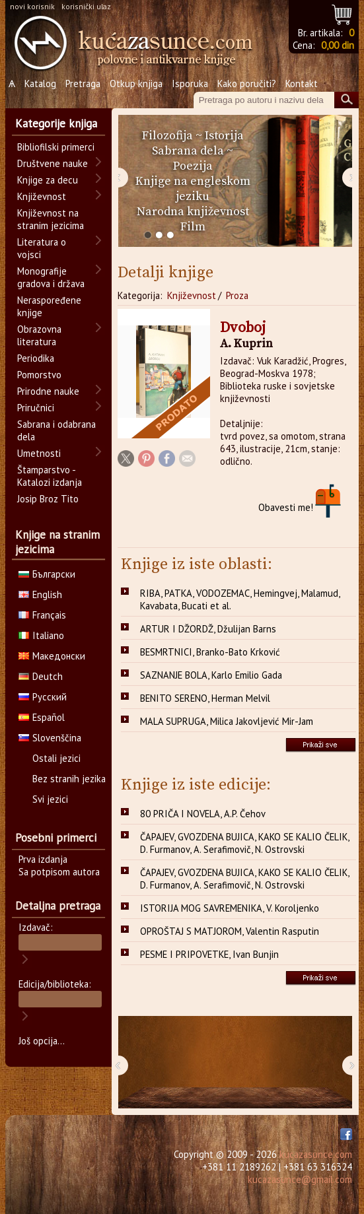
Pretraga (82, 83)
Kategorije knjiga (56, 123)
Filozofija (167, 135)
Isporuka (190, 83)
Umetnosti (39, 453)
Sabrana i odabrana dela (56, 430)
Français (42, 615)
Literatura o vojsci (41, 248)
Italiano (41, 635)
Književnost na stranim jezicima (50, 219)
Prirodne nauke (48, 391)
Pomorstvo (39, 374)
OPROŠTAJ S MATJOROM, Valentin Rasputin (229, 931)
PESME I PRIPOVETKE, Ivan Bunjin (209, 954)
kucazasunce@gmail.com (300, 1179)
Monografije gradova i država (51, 277)
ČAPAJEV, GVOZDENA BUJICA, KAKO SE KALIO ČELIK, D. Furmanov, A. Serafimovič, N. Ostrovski (244, 843)
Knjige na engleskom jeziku (192, 189)
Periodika (35, 358)
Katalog (40, 83)
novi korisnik (32, 6)
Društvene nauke (52, 163)
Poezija (193, 166)
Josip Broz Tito (48, 498)
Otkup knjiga (136, 83)
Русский (42, 697)
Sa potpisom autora (59, 871)
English (40, 594)
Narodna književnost (193, 211)
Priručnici (35, 407)
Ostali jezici (56, 758)
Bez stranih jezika (69, 778)
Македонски (51, 656)
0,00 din (337, 45)
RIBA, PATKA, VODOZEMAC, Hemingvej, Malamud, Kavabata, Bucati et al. (240, 599)
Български (46, 574)
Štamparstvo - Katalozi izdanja (49, 476)
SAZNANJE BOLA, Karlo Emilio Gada (211, 675)
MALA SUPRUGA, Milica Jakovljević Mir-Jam (226, 721)
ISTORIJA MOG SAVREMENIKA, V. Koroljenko (229, 908)
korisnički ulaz (86, 6)
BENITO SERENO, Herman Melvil (205, 698)
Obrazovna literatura (39, 335)
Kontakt (301, 83)
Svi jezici (50, 799)
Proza (237, 295)
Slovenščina (49, 737)
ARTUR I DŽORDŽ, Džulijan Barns (208, 629)
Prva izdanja (42, 859)
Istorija (224, 135)
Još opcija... (41, 1040)
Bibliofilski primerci (55, 147)
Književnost (191, 295)
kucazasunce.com (315, 1154)
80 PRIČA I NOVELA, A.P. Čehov (203, 813)
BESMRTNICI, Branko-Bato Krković (210, 652)
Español (41, 717)
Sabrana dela (188, 150)
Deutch (40, 676)
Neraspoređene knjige (49, 306)
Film (192, 226)
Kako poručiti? (246, 83)
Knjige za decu (47, 180)
